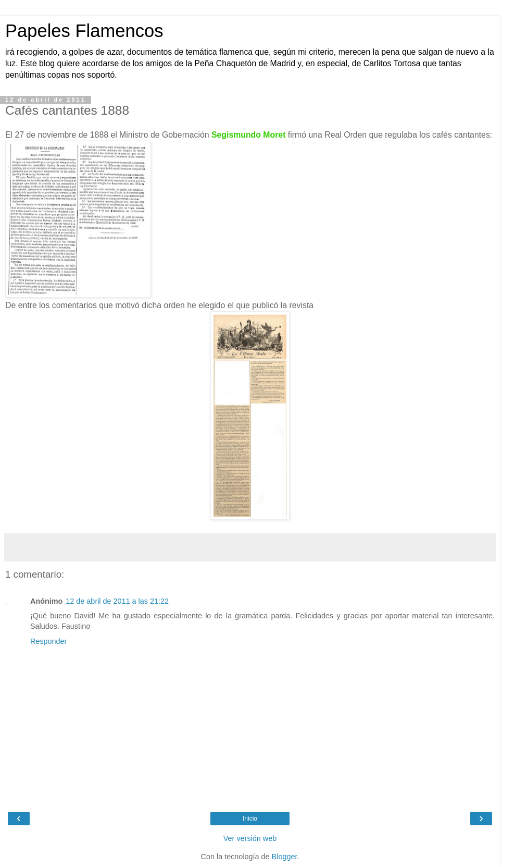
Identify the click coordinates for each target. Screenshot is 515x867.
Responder (48, 641)
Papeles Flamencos (84, 31)
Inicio (250, 818)
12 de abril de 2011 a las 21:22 (117, 601)
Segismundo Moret (248, 134)
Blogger (284, 856)
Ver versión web (250, 838)
